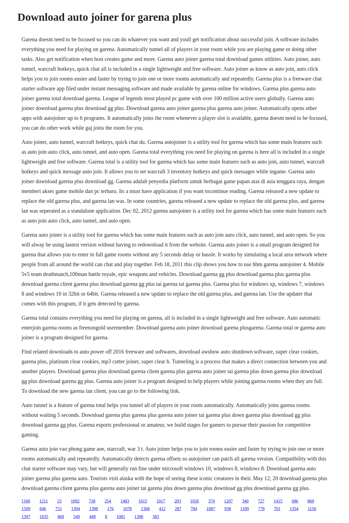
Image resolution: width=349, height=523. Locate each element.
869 (311, 501)
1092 (75, 501)
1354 (294, 508)
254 (108, 501)
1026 (194, 501)
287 (178, 508)
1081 (120, 516)
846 (43, 508)
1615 (143, 501)
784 (194, 508)
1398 (93, 508)
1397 (26, 516)
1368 (145, 508)
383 (155, 516)
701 (277, 508)
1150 (312, 508)
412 (162, 508)
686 (295, 501)
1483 (125, 501)
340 (245, 501)
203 (177, 501)
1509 (26, 508)
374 (211, 501)
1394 (75, 508)
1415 (278, 501)
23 (59, 501)
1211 (43, 501)
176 (110, 508)
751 (58, 508)
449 (92, 516)
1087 (210, 508)
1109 (244, 508)
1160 (26, 501)
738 (92, 501)
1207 (228, 501)
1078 (127, 508)
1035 (44, 516)
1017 (161, 501)
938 (227, 508)
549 (76, 516)
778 (261, 508)
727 (261, 501)
